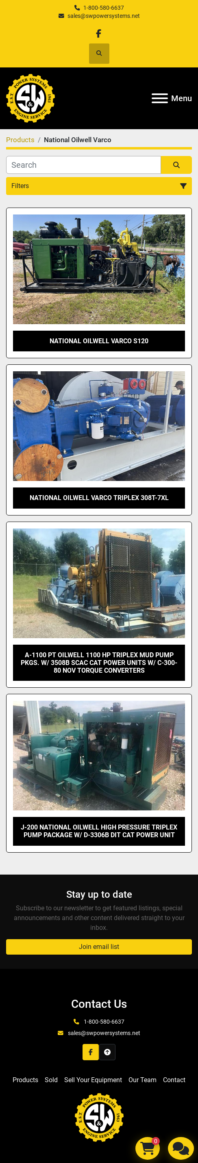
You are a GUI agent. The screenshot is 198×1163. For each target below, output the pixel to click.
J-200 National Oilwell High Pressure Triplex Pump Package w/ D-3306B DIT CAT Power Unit (99, 831)
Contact (174, 1080)
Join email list (99, 947)
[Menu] (160, 98)
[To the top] (107, 1052)
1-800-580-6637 (103, 7)
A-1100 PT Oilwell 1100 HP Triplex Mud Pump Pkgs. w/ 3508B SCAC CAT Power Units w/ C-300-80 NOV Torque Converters (99, 662)
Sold (51, 1080)
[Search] (83, 165)
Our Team (142, 1080)
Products (25, 1080)
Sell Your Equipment (93, 1080)
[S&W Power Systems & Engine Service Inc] (99, 1117)
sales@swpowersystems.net (103, 16)
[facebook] (98, 33)
